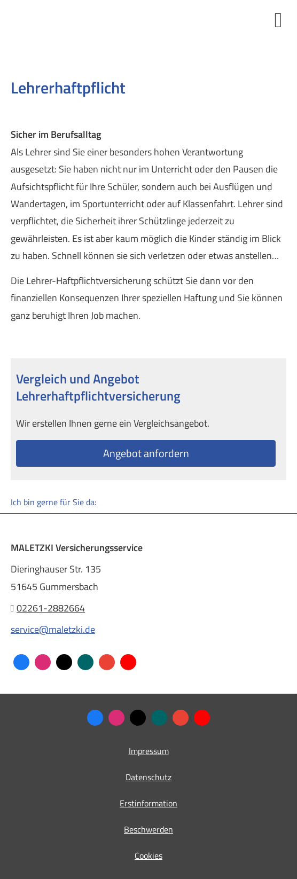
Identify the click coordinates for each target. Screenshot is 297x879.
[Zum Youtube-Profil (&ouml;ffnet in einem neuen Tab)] (128, 662)
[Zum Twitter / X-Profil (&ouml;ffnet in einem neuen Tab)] (64, 662)
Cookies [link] (148, 855)
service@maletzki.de (53, 629)
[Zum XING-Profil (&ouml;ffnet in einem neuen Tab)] (85, 662)
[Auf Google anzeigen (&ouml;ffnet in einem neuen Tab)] (107, 662)
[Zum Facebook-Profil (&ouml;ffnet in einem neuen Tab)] (21, 662)
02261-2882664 (51, 608)
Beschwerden (148, 829)
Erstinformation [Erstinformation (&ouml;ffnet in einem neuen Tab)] (148, 803)
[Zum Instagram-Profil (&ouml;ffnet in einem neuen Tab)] (43, 662)
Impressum (149, 750)
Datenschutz (148, 777)
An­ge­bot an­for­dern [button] (146, 453)
